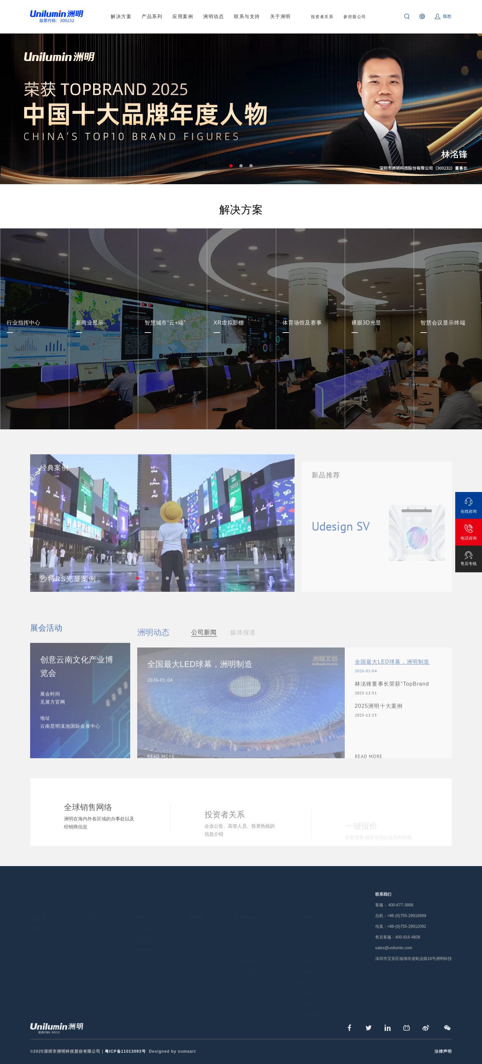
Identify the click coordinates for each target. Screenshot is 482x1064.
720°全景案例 (145, 952)
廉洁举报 (307, 973)
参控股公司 (354, 16)
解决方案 (121, 16)
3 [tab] (251, 165)
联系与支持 (247, 16)
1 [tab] (231, 165)
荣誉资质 (307, 963)
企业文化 (307, 952)
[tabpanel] (241, 108)
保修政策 (243, 930)
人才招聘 (307, 941)
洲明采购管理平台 (252, 963)
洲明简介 (307, 920)
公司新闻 (197, 920)
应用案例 (182, 16)
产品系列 (152, 16)
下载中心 (243, 941)
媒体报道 (197, 930)
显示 (89, 920)
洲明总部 (307, 930)
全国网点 (243, 920)
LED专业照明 (43, 930)
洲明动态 (213, 16)
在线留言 (307, 984)
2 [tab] (241, 165)
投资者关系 (322, 16)
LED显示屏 (41, 920)
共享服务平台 (248, 952)
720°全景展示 (312, 1005)
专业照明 (94, 930)
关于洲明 (280, 16)
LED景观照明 (145, 930)
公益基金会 (309, 995)
